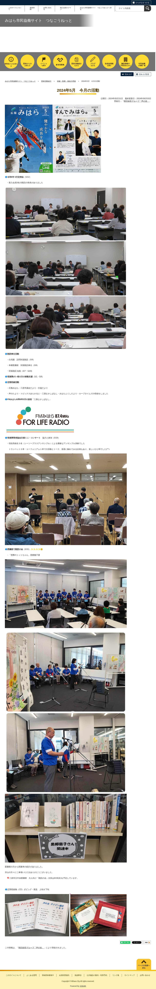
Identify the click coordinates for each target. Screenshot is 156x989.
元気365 (83, 986)
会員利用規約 (64, 975)
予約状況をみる (125, 64)
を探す (43, 64)
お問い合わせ (47, 8)
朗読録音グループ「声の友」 (136, 101)
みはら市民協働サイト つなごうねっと (20, 81)
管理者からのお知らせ (11, 65)
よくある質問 (31, 975)
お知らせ (27, 64)
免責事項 (78, 975)
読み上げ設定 (144, 74)
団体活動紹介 (46, 81)
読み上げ (128, 74)
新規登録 (32, 8)
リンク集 (115, 975)
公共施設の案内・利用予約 (97, 975)
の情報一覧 (142, 64)
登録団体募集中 (48, 975)
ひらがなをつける (142, 3)
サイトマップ (129, 975)
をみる (76, 64)
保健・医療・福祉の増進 (66, 81)
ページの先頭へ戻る (144, 966)
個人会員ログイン (65, 8)
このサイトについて (14, 8)
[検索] (147, 8)
